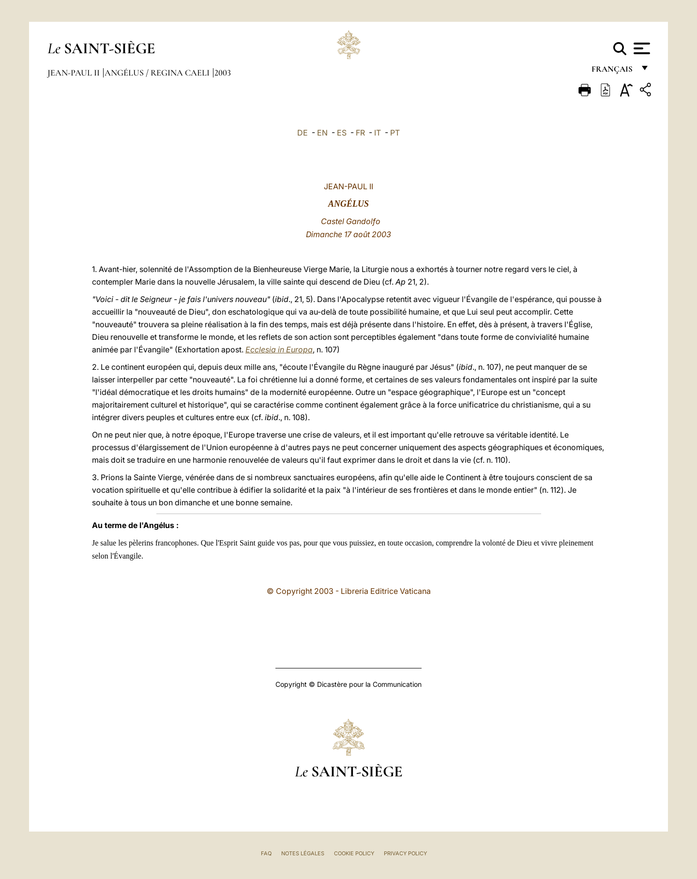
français (613, 71)
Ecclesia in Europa (279, 349)
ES (342, 132)
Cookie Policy (354, 853)
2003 (222, 72)
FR (360, 132)
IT (377, 132)
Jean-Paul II (74, 72)
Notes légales (302, 853)
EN (322, 132)
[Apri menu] (640, 48)
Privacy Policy (405, 853)
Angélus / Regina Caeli (158, 72)
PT (395, 132)
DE (302, 132)
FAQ (266, 853)
